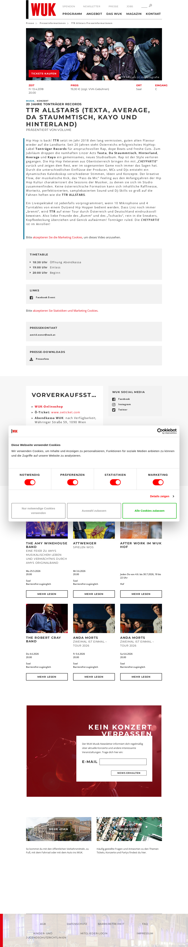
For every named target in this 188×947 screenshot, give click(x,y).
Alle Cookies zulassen (150, 510)
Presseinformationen (53, 23)
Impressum (145, 933)
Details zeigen (159, 496)
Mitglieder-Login (94, 933)
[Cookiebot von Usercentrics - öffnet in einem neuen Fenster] (160, 431)
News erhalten (129, 812)
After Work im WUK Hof (141, 584)
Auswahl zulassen (94, 510)
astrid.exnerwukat (42, 374)
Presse (113, 6)
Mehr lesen (47, 633)
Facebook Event (45, 297)
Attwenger (84, 583)
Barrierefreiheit (111, 923)
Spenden (68, 6)
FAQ (145, 923)
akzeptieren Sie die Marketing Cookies (57, 237)
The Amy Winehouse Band (46, 584)
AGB (43, 923)
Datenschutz (77, 923)
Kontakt (153, 14)
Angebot (94, 14)
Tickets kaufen (44, 73)
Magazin (133, 14)
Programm (72, 14)
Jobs (129, 6)
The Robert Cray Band (43, 679)
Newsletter (91, 6)
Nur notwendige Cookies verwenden (38, 511)
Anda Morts (85, 677)
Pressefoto (42, 398)
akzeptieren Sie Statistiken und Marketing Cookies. (65, 350)
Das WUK (114, 14)
